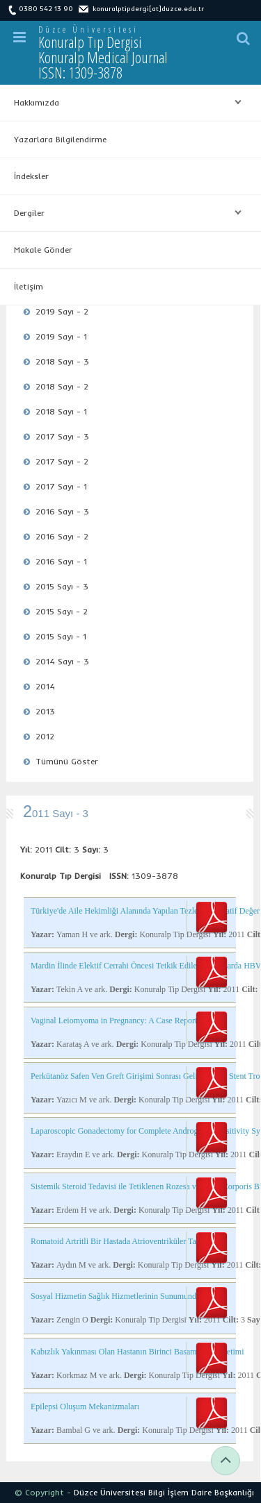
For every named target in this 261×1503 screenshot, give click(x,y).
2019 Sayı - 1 (61, 336)
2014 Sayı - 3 (62, 661)
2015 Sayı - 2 (61, 611)
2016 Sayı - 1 (61, 561)
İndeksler (31, 176)
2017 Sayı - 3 (62, 436)
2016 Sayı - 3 (62, 511)
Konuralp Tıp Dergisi (103, 57)
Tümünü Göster (66, 761)
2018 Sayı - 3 (62, 361)
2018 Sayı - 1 (61, 411)
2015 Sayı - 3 (61, 586)
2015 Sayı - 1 (60, 636)
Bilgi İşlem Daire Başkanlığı (201, 1492)
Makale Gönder (43, 249)
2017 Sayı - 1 (61, 486)
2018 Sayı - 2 (61, 386)
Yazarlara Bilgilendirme (60, 139)
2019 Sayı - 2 (61, 311)
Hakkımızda (124, 102)
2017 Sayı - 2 (61, 461)
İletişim (28, 286)
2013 (45, 711)
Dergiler (124, 213)
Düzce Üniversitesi (88, 29)
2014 (45, 686)
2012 (44, 736)
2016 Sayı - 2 (61, 536)
